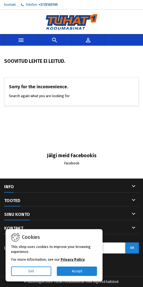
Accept (77, 271)
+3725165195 (48, 5)
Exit (31, 271)
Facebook (71, 163)
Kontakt (10, 5)
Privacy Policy (73, 259)
